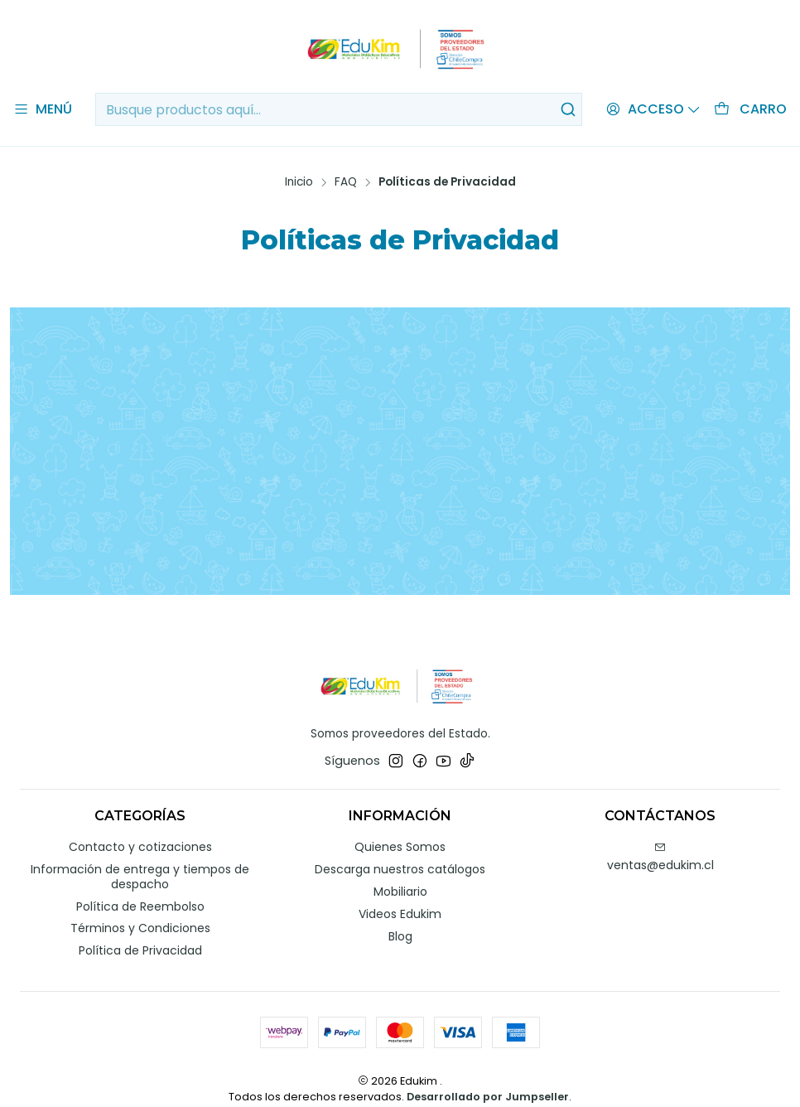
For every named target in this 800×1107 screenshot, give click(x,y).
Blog (400, 918)
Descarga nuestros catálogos (400, 852)
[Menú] (42, 109)
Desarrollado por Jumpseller (488, 1079)
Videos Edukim (400, 895)
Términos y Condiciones (140, 910)
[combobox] (338, 109)
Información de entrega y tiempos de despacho (140, 859)
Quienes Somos (400, 829)
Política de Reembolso (140, 888)
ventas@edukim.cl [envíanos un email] (660, 840)
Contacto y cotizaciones (140, 829)
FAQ (346, 164)
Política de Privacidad (140, 933)
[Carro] (750, 109)
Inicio (299, 164)
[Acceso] (653, 109)
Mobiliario (400, 874)
